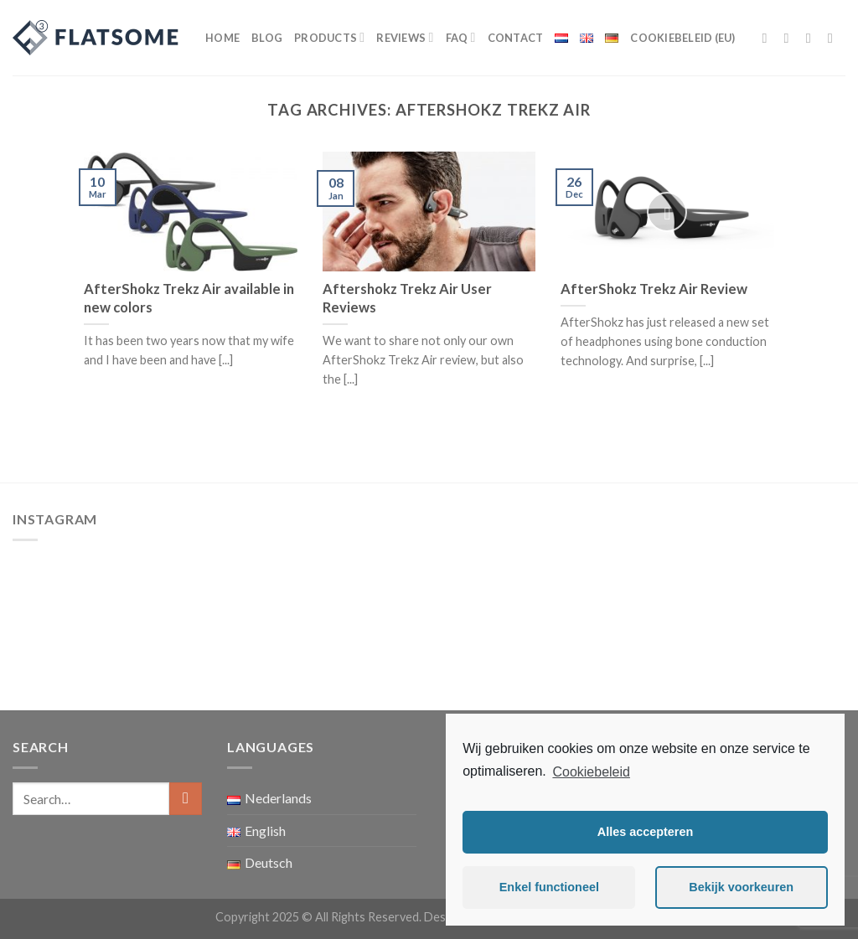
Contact (516, 37)
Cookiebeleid (591, 772)
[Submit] (185, 798)
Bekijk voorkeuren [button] (741, 887)
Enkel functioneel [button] (549, 887)
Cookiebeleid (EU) (682, 37)
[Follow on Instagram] (791, 37)
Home (222, 37)
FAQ (461, 37)
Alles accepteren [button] (645, 831)
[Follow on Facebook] (769, 37)
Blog (266, 37)
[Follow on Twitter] (812, 37)
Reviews (404, 37)
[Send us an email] (834, 37)
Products (329, 37)
